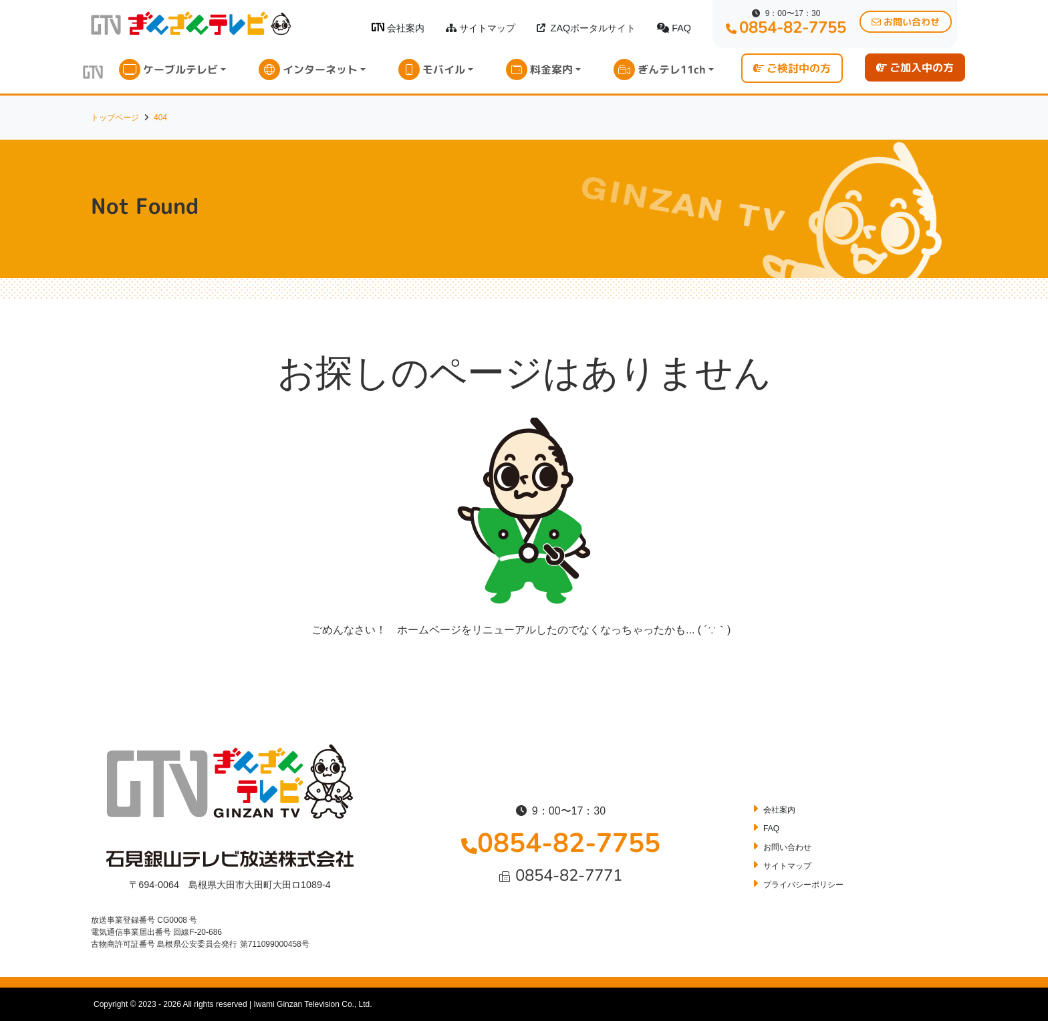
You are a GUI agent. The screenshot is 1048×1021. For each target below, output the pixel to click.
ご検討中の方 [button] (792, 68)
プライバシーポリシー (803, 884)
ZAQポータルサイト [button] (586, 28)
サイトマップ (480, 28)
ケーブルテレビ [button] (180, 69)
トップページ (115, 117)
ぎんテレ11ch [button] (672, 69)
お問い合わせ (787, 847)
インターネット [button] (320, 69)
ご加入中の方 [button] (915, 67)
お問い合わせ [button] (906, 21)
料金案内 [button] (551, 69)
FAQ (674, 28)
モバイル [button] (443, 69)
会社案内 (398, 28)
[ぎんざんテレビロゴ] (378, 27)
